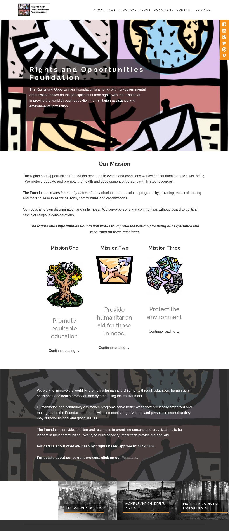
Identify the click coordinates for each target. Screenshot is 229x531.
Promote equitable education (64, 328)
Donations (163, 9)
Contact (184, 9)
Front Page (105, 9)
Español (203, 9)
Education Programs (84, 508)
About (145, 9)
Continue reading (66, 350)
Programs (128, 9)
